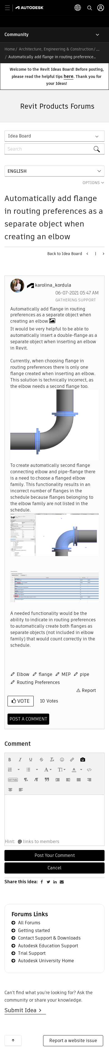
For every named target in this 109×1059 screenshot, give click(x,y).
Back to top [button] (13, 1040)
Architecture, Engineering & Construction (56, 49)
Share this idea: (21, 882)
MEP (66, 674)
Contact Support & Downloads (49, 938)
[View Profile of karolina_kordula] (53, 285)
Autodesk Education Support (48, 946)
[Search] (54, 148)
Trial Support (32, 953)
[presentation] (10, 760)
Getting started (34, 930)
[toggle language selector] (78, 8)
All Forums (29, 923)
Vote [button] (22, 700)
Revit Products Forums (57, 106)
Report (89, 690)
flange (45, 674)
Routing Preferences (38, 682)
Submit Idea (21, 1010)
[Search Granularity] (54, 136)
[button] (54, 425)
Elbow (23, 674)
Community (16, 34)
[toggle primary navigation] (10, 7)
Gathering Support (75, 300)
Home (9, 49)
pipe (84, 674)
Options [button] (91, 182)
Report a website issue (73, 1040)
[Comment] (28, 719)
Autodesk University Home (46, 961)
